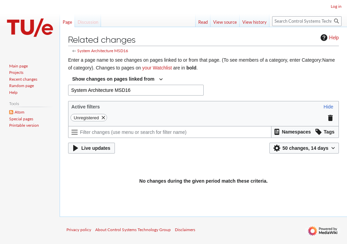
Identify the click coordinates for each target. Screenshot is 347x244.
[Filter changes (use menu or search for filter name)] (169, 132)
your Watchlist (157, 67)
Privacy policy (78, 229)
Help (329, 37)
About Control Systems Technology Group (133, 229)
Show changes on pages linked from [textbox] (113, 79)
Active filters (85, 106)
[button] (328, 106)
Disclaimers (185, 229)
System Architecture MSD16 (102, 50)
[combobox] (117, 79)
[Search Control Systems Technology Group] (307, 21)
